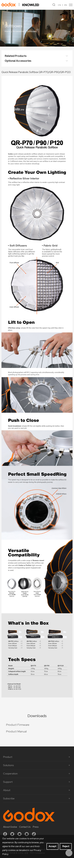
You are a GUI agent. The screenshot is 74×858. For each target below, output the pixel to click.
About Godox (10, 826)
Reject (65, 846)
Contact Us (25, 826)
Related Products (37, 56)
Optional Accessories (37, 60)
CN (59, 5)
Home (8, 31)
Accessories (19, 31)
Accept (52, 846)
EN (65, 5)
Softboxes (32, 31)
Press (36, 826)
